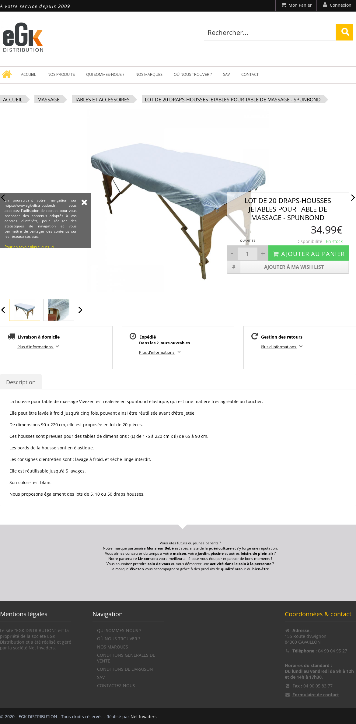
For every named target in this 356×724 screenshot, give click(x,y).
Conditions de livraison (125, 669)
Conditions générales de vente (126, 658)
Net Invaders (144, 716)
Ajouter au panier (308, 254)
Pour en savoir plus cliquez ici (29, 283)
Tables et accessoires (102, 99)
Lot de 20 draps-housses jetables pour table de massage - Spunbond (233, 99)
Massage (48, 99)
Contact (250, 74)
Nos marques (148, 74)
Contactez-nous (116, 685)
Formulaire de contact (315, 695)
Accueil (28, 74)
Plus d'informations (39, 346)
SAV (226, 74)
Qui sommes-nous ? (105, 74)
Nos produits (61, 74)
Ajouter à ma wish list (275, 267)
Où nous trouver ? (193, 74)
